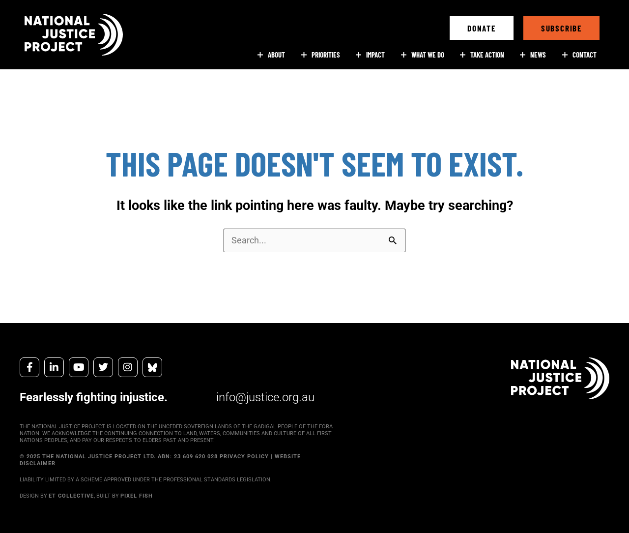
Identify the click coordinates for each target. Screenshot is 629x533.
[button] (482, 28)
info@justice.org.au (265, 397)
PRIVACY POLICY (244, 456)
